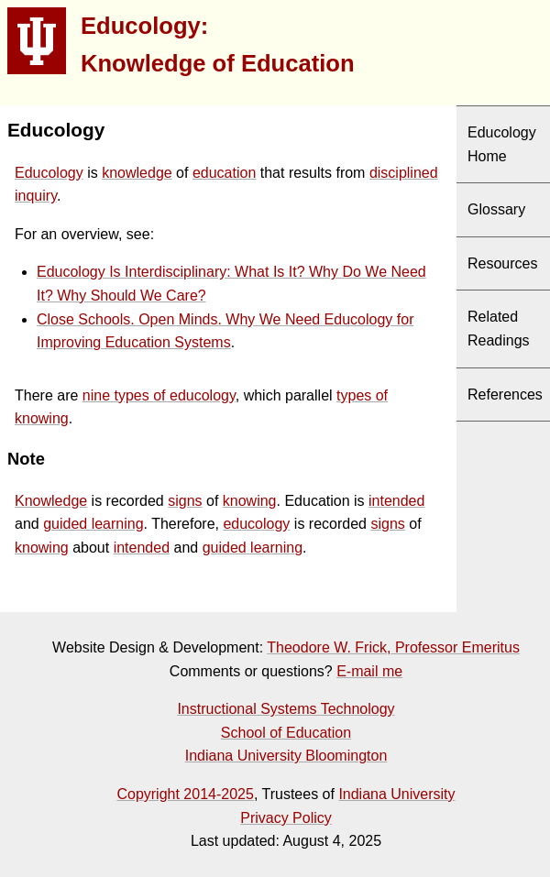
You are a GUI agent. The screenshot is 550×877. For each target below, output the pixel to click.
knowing (250, 501)
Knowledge (51, 501)
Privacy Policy (286, 818)
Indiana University (396, 794)
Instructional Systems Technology (285, 709)
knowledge (137, 173)
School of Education (286, 732)
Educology (49, 173)
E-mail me (369, 671)
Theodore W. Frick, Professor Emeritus (393, 647)
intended (396, 501)
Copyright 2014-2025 (184, 794)
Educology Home (502, 144)
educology (256, 524)
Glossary (496, 209)
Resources (502, 263)
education (224, 173)
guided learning (93, 524)
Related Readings (499, 328)
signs (185, 501)
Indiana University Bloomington (286, 755)
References (505, 394)
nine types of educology (159, 395)
